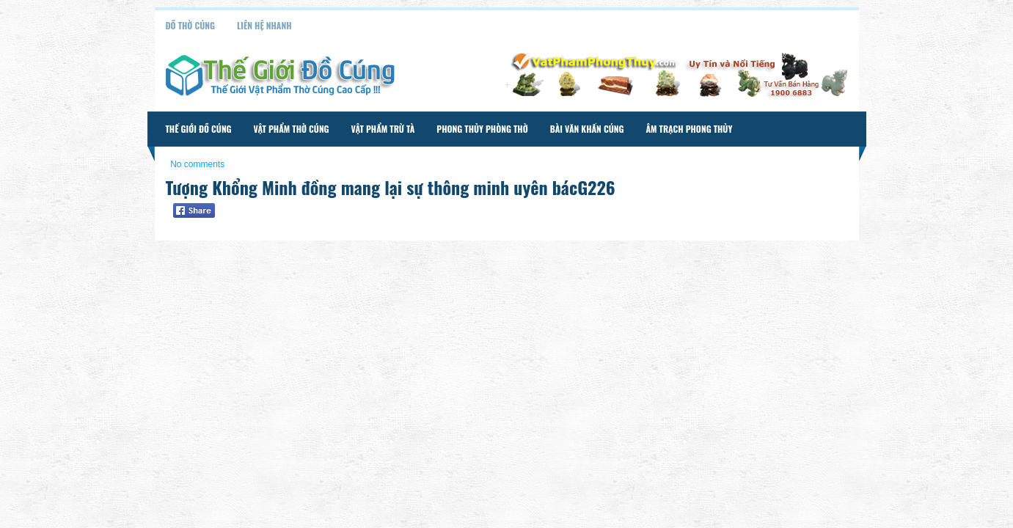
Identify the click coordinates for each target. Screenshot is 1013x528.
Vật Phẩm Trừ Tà (383, 128)
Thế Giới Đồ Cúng (199, 128)
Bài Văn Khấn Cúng (587, 128)
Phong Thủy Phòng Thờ (481, 128)
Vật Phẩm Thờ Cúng (291, 128)
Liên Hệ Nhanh (264, 25)
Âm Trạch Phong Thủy (689, 128)
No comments (197, 164)
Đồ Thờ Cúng (190, 25)
